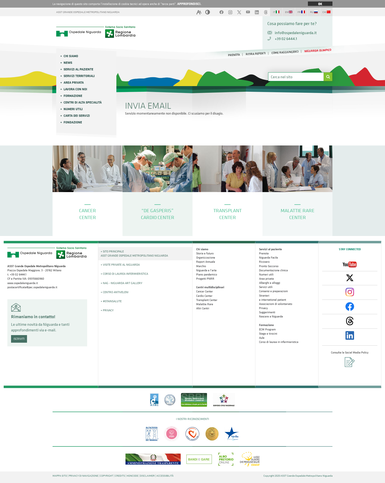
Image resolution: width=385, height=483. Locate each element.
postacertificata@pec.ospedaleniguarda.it (32, 287)
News (68, 62)
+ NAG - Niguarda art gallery (121, 283)
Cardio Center (204, 296)
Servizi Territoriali (79, 76)
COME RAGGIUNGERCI (285, 52)
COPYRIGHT (106, 476)
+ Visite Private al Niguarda (120, 265)
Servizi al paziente (78, 69)
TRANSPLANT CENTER (227, 212)
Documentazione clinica (273, 270)
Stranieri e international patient (272, 298)
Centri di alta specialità (83, 102)
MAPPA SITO (60, 476)
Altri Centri (202, 308)
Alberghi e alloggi (269, 283)
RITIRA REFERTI (256, 53)
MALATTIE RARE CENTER (298, 212)
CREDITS (120, 476)
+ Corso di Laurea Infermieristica (124, 274)
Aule (261, 338)
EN (288, 12)
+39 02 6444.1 (286, 38)
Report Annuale (205, 262)
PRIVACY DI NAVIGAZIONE (83, 476)
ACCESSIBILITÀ (165, 476)
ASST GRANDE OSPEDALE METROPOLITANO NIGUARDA (88, 12)
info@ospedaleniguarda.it (296, 32)
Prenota (264, 253)
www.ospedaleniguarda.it (22, 283)
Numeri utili (73, 109)
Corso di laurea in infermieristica (278, 342)
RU (314, 12)
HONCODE (132, 476)
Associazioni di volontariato (275, 304)
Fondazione (73, 122)
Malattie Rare (204, 304)
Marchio (201, 266)
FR (301, 12)
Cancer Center (204, 291)
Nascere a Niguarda (271, 316)
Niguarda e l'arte (206, 270)
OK (320, 3)
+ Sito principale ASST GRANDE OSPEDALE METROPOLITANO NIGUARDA (134, 253)
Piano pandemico (206, 274)
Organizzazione (205, 258)
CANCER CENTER (87, 212)
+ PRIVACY (107, 310)
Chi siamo (71, 56)
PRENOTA (234, 54)
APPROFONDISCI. (189, 3)
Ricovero (264, 262)
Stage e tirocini (268, 334)
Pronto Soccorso (268, 266)
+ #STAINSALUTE (111, 301)
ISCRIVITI (19, 339)
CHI (326, 12)
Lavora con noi (75, 89)
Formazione (73, 95)
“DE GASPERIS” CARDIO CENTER (157, 212)
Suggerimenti (267, 312)
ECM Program (267, 329)
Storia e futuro (205, 253)
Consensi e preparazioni (273, 291)
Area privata (74, 82)
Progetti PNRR (205, 279)
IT (276, 12)
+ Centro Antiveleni (114, 292)
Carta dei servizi (77, 115)
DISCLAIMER (147, 476)
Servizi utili (266, 287)
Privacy (263, 308)
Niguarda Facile (268, 258)
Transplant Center (206, 300)
